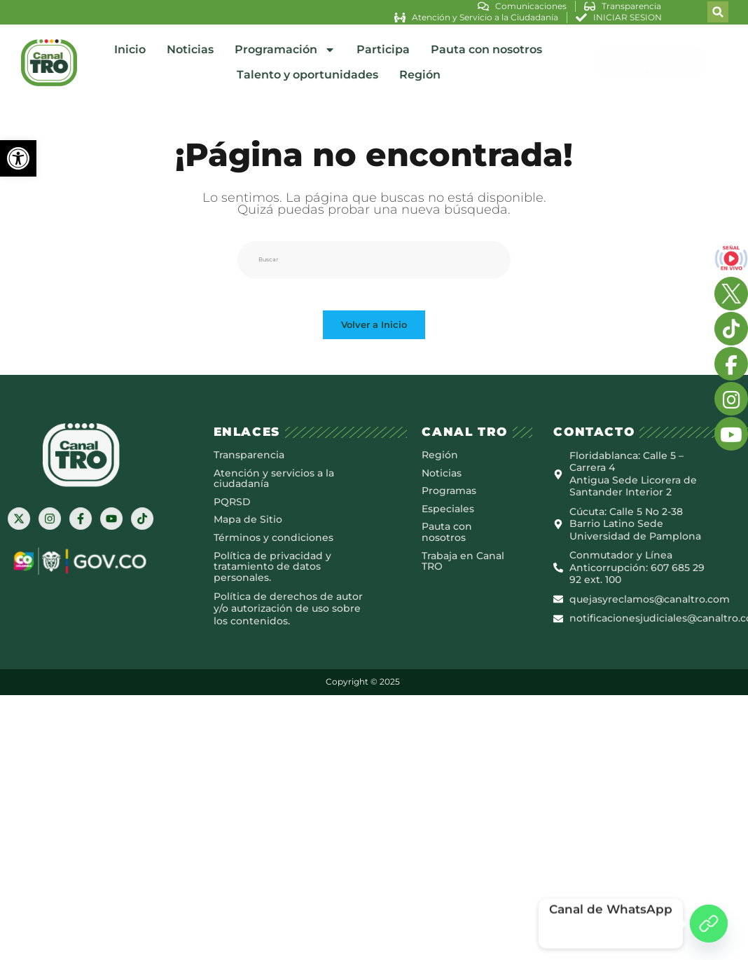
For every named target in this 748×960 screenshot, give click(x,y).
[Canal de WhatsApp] (709, 923)
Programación (285, 46)
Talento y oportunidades (307, 71)
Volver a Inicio (374, 328)
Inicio (130, 46)
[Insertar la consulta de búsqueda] (374, 250)
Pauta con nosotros (486, 46)
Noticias (190, 46)
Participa (383, 46)
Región (420, 71)
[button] (18, 158)
